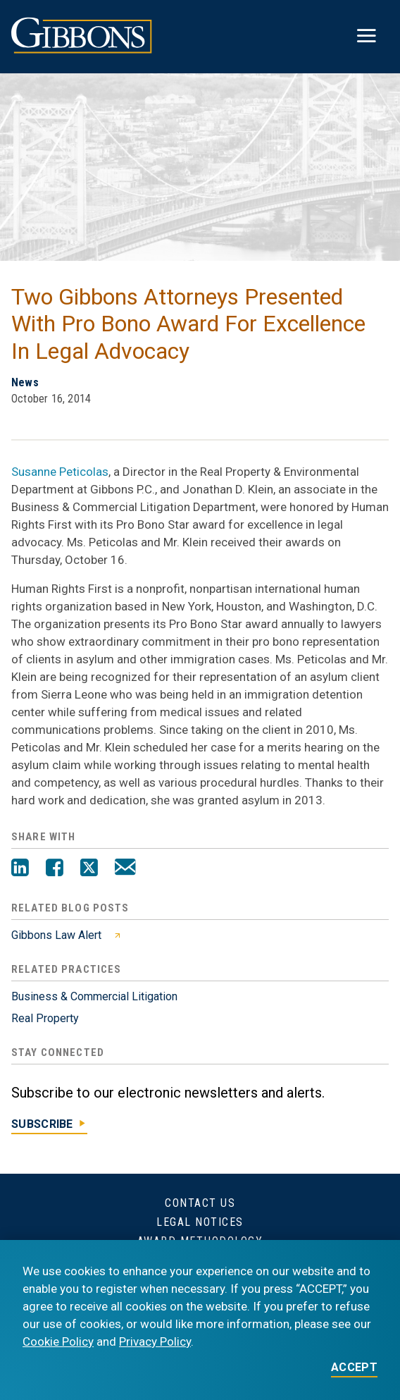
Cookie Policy (58, 1341)
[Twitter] (89, 869)
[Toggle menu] (366, 36)
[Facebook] (54, 869)
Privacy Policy (155, 1341)
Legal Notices (200, 1222)
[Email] (125, 869)
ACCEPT (354, 1368)
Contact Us (200, 1203)
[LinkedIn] (20, 869)
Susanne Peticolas (59, 472)
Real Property (45, 1018)
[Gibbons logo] (81, 49)
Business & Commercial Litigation (94, 996)
